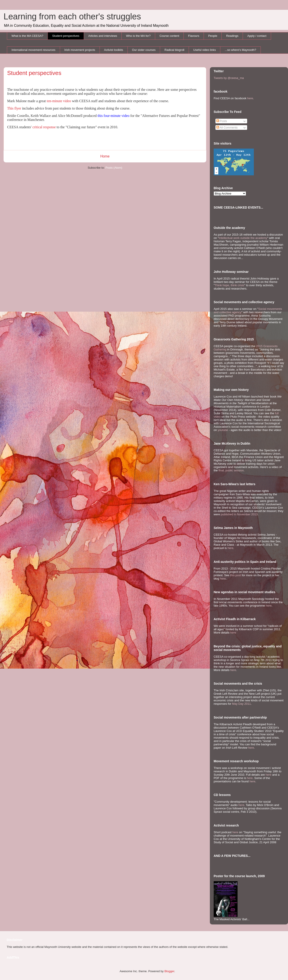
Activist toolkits (113, 50)
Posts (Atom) (113, 167)
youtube (223, 430)
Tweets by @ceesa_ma (229, 78)
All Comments (227, 127)
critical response (44, 127)
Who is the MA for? (138, 35)
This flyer (14, 108)
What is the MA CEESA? (27, 35)
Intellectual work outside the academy (243, 238)
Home (105, 156)
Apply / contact (256, 35)
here (250, 98)
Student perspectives (65, 35)
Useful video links (204, 50)
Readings (232, 35)
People (212, 35)
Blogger (169, 971)
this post (235, 575)
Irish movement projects (79, 50)
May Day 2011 (241, 703)
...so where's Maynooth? (240, 50)
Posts (221, 121)
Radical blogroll (174, 50)
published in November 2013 (239, 514)
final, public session (231, 470)
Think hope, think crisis (229, 285)
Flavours (193, 35)
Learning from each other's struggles (72, 16)
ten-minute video (59, 101)
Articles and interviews (102, 35)
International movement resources (34, 50)
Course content (169, 35)
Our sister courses (143, 50)
